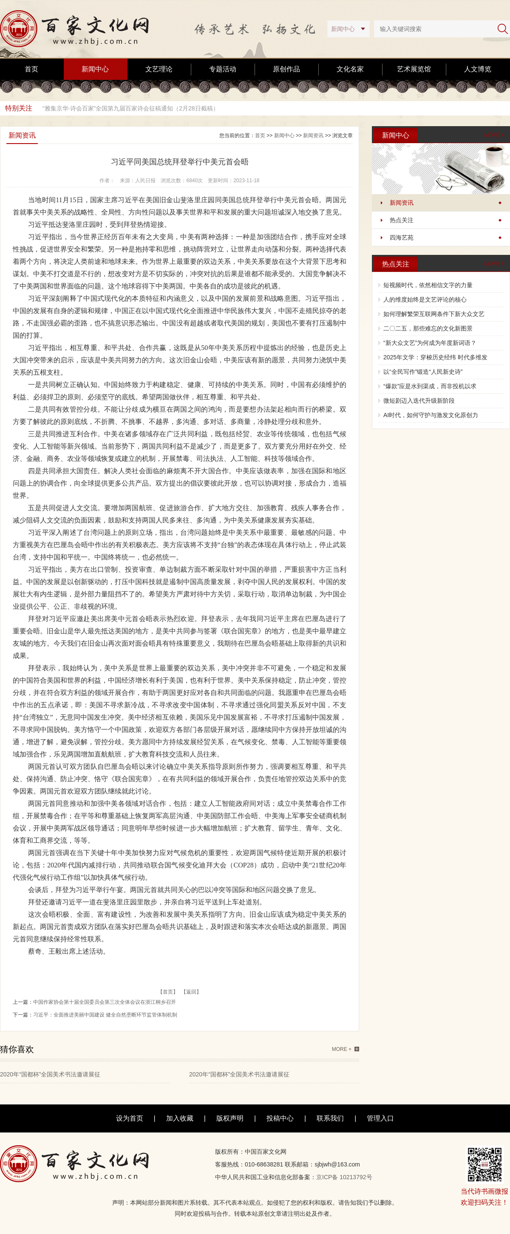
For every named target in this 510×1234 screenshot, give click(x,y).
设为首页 (129, 1118)
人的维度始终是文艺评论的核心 (425, 299)
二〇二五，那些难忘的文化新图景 (428, 328)
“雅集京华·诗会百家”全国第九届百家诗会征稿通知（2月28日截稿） (130, 108)
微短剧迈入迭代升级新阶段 (419, 400)
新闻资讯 (402, 202)
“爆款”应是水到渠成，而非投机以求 (429, 386)
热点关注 (402, 220)
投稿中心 (280, 1118)
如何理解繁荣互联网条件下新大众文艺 (433, 314)
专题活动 (222, 69)
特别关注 (18, 108)
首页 (31, 69)
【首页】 (168, 992)
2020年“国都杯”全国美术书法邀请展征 (50, 1074)
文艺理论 (159, 69)
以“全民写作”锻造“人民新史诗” (423, 371)
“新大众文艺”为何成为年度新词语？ (429, 342)
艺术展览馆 (414, 69)
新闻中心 (95, 69)
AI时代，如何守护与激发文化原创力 (430, 415)
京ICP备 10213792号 (344, 1177)
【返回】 (191, 992)
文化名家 (350, 69)
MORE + (494, 135)
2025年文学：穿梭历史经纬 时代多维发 (435, 357)
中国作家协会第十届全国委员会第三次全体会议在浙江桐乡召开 (104, 1002)
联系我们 (330, 1118)
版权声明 (230, 1118)
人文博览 (477, 69)
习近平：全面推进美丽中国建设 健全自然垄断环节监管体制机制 (105, 1015)
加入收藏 (179, 1118)
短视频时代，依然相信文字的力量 (428, 285)
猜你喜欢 (17, 1049)
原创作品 (286, 69)
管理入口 (380, 1118)
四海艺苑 (402, 237)
